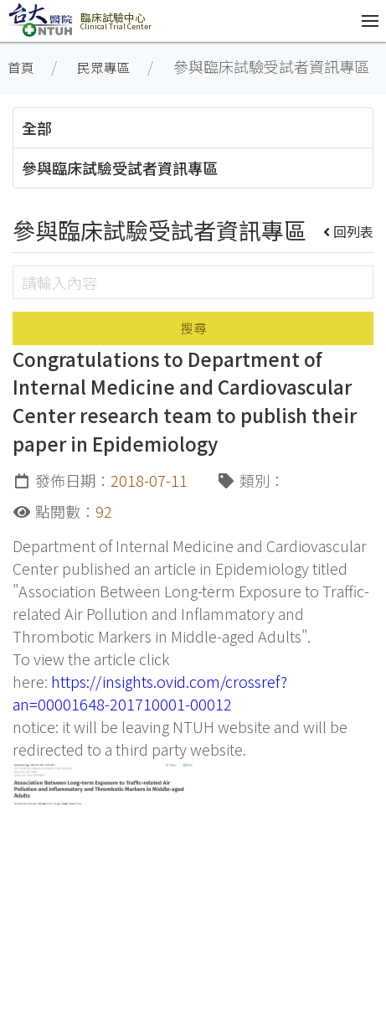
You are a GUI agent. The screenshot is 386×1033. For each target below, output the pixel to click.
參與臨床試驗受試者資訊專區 (120, 167)
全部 (37, 127)
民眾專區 (104, 67)
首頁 (21, 67)
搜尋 (193, 328)
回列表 (348, 231)
